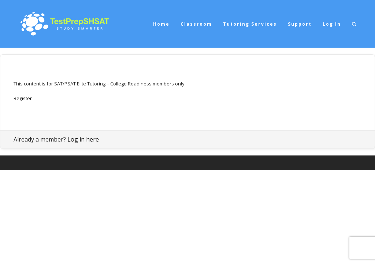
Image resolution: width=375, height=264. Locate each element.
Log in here (83, 139)
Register (23, 98)
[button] (354, 24)
